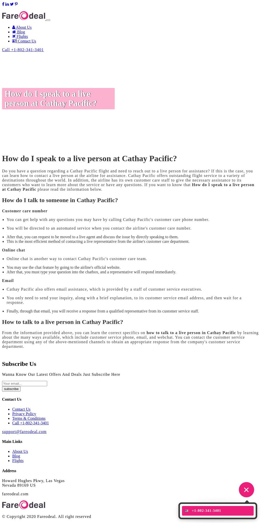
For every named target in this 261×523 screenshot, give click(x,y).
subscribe (11, 389)
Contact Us (24, 41)
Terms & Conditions (28, 418)
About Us (22, 27)
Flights (20, 36)
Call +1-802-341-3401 (23, 50)
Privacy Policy (24, 414)
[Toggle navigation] (48, 20)
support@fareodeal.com (21, 9)
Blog (18, 32)
